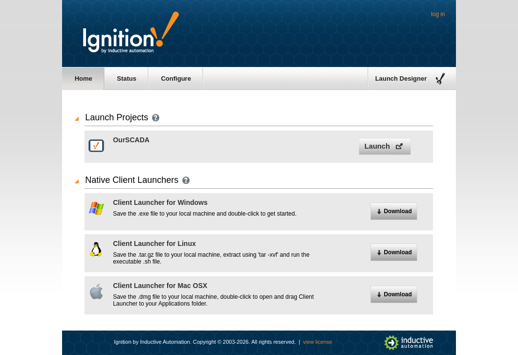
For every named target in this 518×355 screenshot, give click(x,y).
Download (397, 211)
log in (438, 14)
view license (317, 342)
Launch (377, 146)
